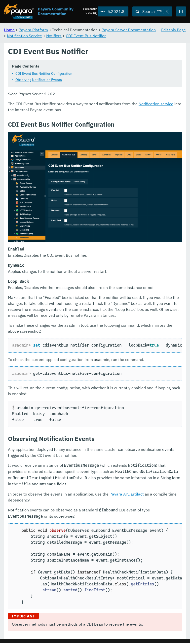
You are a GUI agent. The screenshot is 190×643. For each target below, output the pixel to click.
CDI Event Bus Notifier (86, 35)
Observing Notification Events (38, 80)
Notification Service (24, 35)
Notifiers (54, 35)
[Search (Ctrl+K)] (152, 11)
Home (9, 29)
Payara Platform (33, 29)
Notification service (156, 104)
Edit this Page (173, 29)
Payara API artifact (127, 494)
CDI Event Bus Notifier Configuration (43, 73)
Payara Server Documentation (129, 29)
